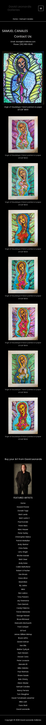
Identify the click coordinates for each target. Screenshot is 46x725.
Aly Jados (23, 585)
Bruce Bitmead (23, 619)
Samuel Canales (23, 687)
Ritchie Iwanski (23, 555)
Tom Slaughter (23, 694)
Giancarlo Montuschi (23, 623)
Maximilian (23, 582)
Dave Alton (23, 578)
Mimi (23, 589)
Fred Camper (23, 627)
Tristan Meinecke (23, 612)
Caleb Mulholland (23, 567)
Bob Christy (23, 679)
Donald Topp (23, 511)
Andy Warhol (23, 544)
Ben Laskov (23, 593)
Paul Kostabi (23, 522)
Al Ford (23, 630)
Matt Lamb (23, 514)
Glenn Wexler (23, 683)
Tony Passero (23, 597)
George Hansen (23, 615)
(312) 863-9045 (26, 44)
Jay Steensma (23, 601)
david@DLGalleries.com (25, 42)
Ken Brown (23, 574)
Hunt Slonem (23, 653)
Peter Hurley (23, 533)
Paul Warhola (23, 672)
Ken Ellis (23, 645)
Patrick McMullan (23, 541)
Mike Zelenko (23, 668)
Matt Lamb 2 (24, 518)
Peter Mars (23, 526)
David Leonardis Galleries (19, 8)
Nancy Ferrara (23, 690)
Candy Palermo (23, 608)
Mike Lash (23, 702)
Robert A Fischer (23, 570)
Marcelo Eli (23, 664)
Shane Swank (23, 675)
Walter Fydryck (23, 649)
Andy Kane (23, 563)
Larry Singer (23, 552)
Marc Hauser (23, 529)
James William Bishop (23, 634)
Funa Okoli (23, 705)
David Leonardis (23, 709)
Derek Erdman (23, 642)
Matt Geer (23, 559)
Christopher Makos (23, 537)
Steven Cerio (23, 657)
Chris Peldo (23, 548)
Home (23, 503)
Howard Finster (23, 507)
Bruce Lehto (23, 638)
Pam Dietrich (23, 604)
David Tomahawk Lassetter (23, 698)
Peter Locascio (23, 660)
